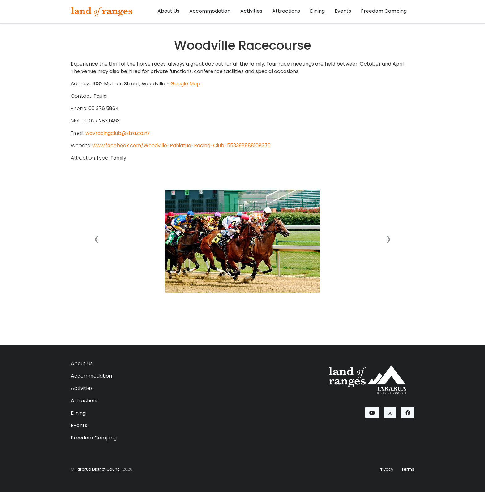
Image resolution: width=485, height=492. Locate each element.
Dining (317, 11)
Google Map (185, 83)
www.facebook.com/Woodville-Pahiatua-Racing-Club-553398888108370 (181, 145)
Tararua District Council (98, 469)
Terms (407, 469)
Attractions (286, 11)
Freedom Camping (384, 11)
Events (343, 11)
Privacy (386, 469)
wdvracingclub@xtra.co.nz (117, 133)
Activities (251, 11)
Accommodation (209, 11)
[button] (96, 241)
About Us (168, 11)
